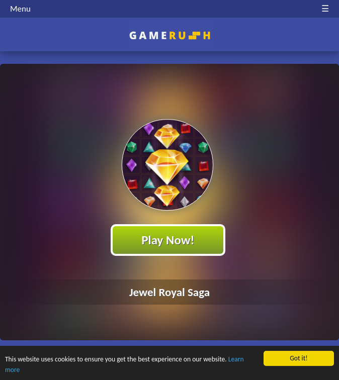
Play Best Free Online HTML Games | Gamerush (170, 35)
